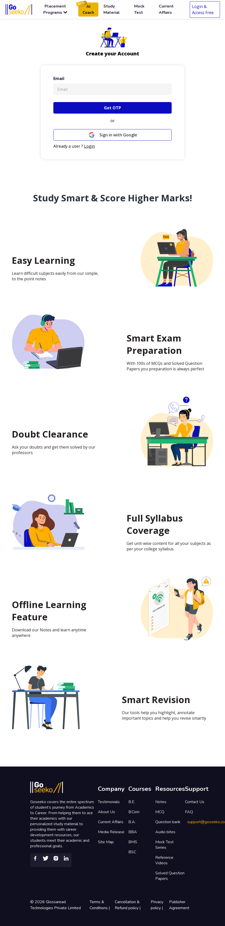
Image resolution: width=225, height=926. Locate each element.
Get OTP (112, 108)
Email (58, 78)
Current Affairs (110, 822)
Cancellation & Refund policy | (128, 905)
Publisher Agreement (179, 905)
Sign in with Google (112, 135)
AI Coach (86, 9)
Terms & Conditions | (100, 905)
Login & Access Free (203, 9)
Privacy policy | (157, 905)
